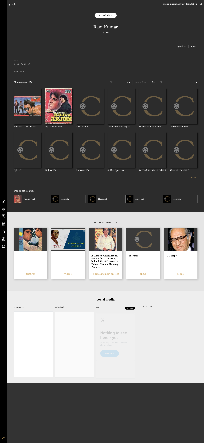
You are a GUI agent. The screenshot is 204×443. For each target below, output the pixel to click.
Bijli (15, 170)
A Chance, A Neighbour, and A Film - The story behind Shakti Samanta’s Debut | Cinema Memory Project (104, 261)
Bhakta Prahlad (177, 170)
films (143, 273)
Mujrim (48, 170)
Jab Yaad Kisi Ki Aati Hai (150, 170)
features (30, 273)
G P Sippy (172, 255)
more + (194, 177)
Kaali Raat (81, 126)
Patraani (133, 255)
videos (68, 273)
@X (97, 307)
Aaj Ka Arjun (51, 126)
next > (193, 46)
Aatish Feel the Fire (23, 126)
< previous (181, 46)
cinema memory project (106, 273)
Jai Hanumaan (176, 126)
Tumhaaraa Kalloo (147, 126)
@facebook (59, 307)
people (12, 4)
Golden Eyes (113, 170)
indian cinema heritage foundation (180, 3)
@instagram (19, 307)
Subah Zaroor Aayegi (117, 126)
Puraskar (80, 170)
